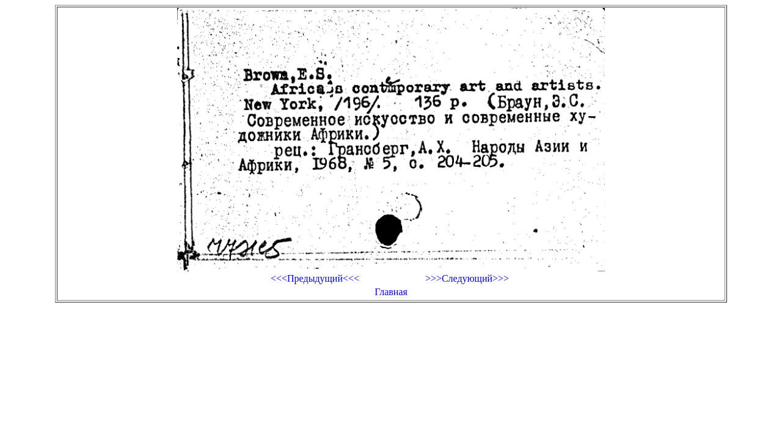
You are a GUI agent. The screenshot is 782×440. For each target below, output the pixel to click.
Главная (391, 292)
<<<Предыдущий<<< (315, 278)
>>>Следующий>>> (467, 278)
